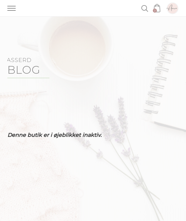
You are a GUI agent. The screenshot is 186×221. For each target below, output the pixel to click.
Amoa (172, 8)
